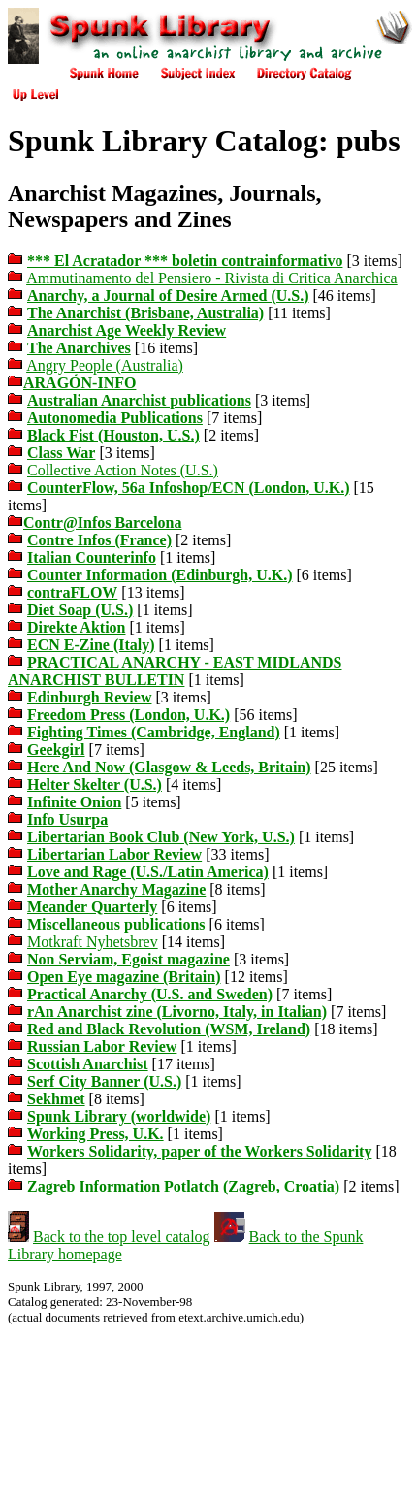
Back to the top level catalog (121, 1236)
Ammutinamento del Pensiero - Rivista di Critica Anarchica (212, 278)
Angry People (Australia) (104, 365)
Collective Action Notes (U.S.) (122, 470)
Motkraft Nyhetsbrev (92, 941)
